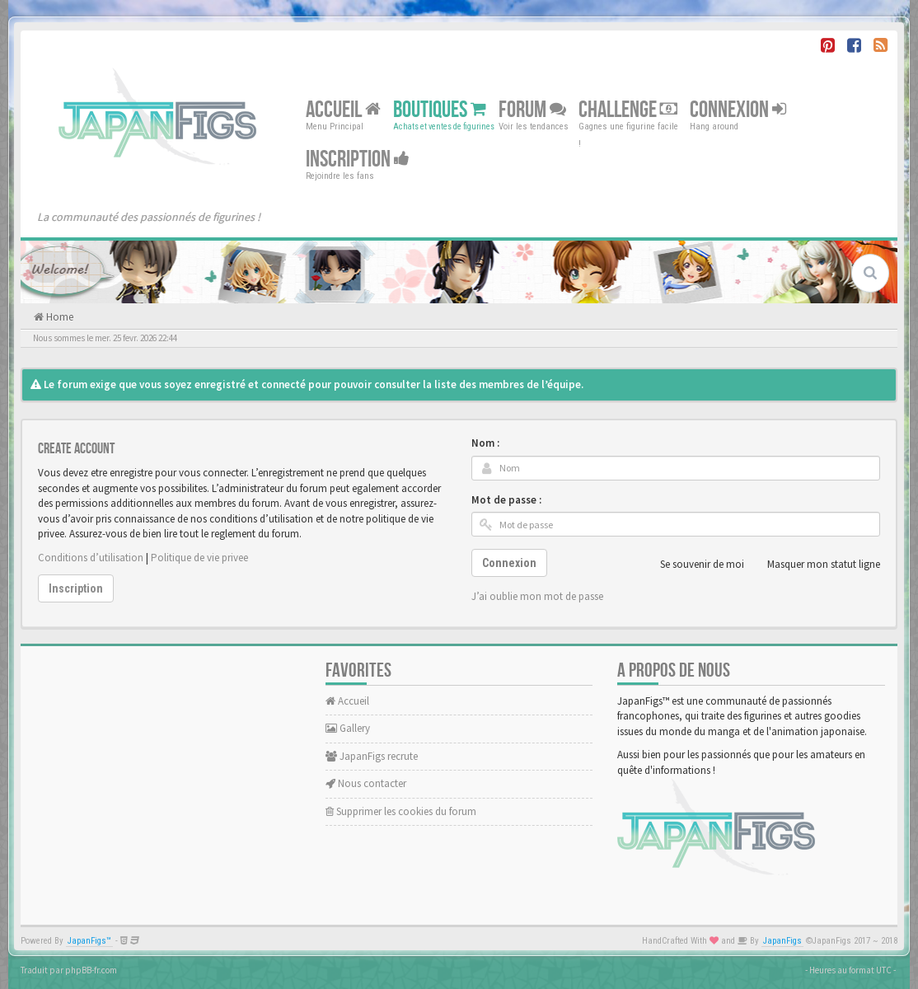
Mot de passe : (506, 500)
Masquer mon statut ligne (814, 564)
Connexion (738, 110)
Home (58, 317)
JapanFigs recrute (372, 756)
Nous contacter (366, 783)
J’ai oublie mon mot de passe (537, 596)
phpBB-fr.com (91, 970)
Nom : (485, 443)
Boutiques (439, 110)
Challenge (627, 110)
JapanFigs (782, 940)
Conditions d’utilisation (90, 558)
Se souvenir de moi (693, 564)
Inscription (358, 159)
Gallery (348, 728)
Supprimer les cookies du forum (401, 811)
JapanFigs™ (89, 940)
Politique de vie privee (199, 558)
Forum (532, 110)
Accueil (343, 110)
